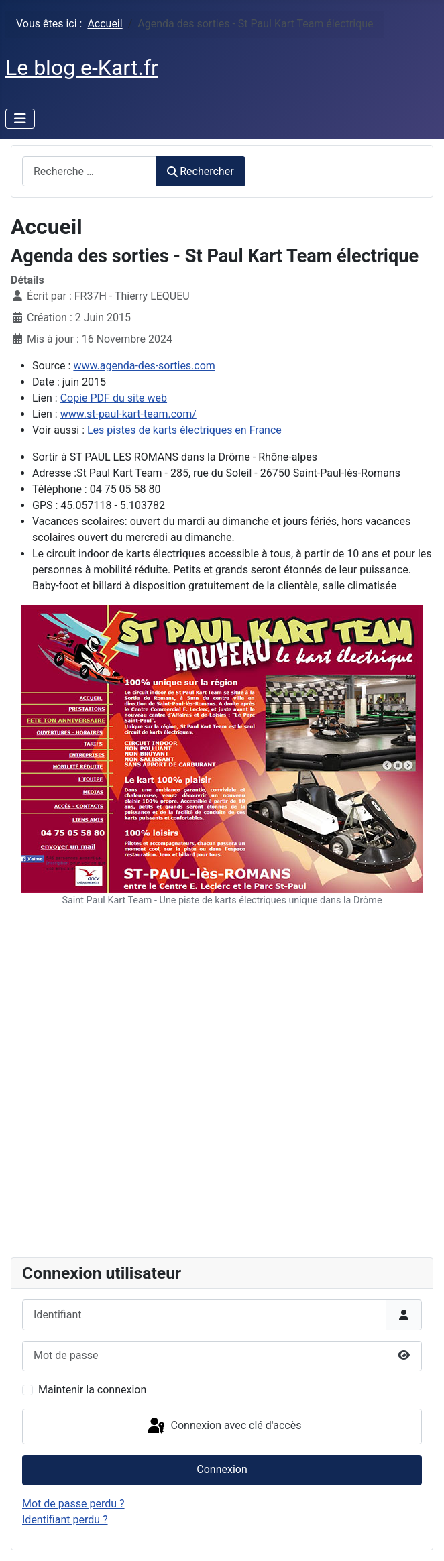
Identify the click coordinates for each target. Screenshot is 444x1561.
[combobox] (89, 171)
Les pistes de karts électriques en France (184, 430)
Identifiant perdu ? (65, 1519)
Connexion (222, 1469)
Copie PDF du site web (113, 398)
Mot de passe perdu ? (73, 1503)
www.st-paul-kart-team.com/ (128, 414)
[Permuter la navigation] (20, 119)
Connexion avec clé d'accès (224, 1426)
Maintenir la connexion (92, 1389)
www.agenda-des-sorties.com (144, 365)
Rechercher (200, 171)
